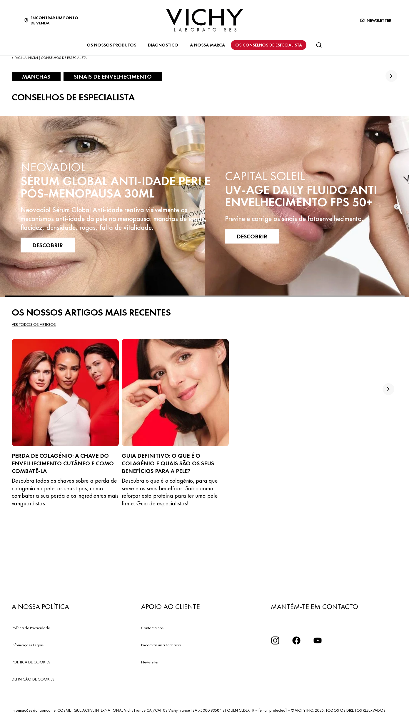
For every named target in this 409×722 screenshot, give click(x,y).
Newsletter (149, 662)
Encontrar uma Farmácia (161, 645)
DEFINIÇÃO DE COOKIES (33, 679)
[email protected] (272, 710)
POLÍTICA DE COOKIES (31, 662)
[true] (391, 76)
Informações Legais (28, 645)
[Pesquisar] (318, 45)
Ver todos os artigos (34, 324)
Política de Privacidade (31, 627)
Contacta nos (152, 627)
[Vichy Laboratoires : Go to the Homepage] (204, 20)
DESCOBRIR (47, 245)
